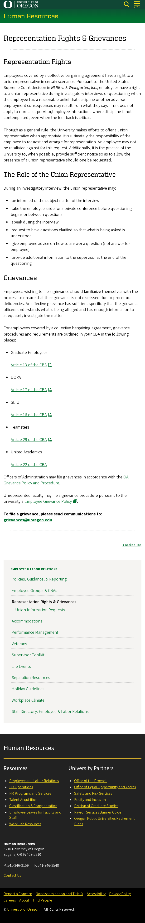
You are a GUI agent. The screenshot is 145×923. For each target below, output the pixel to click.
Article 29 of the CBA (29, 440)
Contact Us (12, 875)
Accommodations (27, 621)
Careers (10, 900)
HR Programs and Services (30, 793)
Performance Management (35, 633)
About (24, 900)
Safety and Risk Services (93, 793)
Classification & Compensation (33, 806)
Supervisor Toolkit (28, 655)
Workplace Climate (28, 700)
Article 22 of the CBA (29, 465)
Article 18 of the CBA (29, 415)
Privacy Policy (120, 894)
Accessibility (96, 894)
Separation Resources (31, 678)
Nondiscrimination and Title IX (59, 894)
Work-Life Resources (25, 824)
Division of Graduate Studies (96, 806)
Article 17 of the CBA (29, 390)
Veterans (19, 644)
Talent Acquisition (23, 799)
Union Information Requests (40, 610)
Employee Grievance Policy (48, 502)
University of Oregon (23, 909)
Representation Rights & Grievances (44, 602)
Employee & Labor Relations (34, 569)
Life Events (21, 666)
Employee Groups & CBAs (34, 591)
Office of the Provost (90, 780)
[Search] (127, 4)
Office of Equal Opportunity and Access (105, 787)
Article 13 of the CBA (29, 365)
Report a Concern (18, 894)
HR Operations (21, 787)
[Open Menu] (137, 4)
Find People (42, 900)
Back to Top (133, 545)
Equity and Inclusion (90, 799)
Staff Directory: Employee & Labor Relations (50, 712)
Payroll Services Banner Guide (97, 812)
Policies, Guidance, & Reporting (39, 579)
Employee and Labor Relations (34, 780)
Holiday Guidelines (28, 689)
